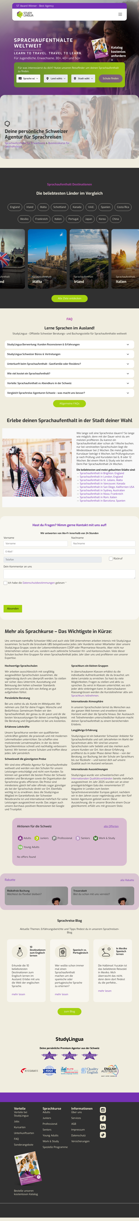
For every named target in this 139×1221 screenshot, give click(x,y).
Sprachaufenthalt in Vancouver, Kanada (102, 483)
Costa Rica (123, 207)
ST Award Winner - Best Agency (35, 6)
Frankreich (41, 219)
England (15, 207)
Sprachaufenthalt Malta (47, 235)
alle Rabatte (127, 880)
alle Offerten (111, 826)
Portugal (73, 219)
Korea (102, 219)
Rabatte (10, 880)
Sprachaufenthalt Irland (89, 235)
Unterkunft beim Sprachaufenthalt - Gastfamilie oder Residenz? (44, 364)
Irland (30, 207)
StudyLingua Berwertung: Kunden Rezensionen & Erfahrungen (43, 344)
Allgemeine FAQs (69, 403)
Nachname (77, 538)
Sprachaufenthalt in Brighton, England (102, 473)
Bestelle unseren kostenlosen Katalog (26, 1192)
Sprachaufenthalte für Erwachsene (25, 143)
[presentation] (26, 597)
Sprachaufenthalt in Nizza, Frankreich (101, 494)
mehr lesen (18, 994)
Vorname (9, 538)
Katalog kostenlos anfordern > (118, 53)
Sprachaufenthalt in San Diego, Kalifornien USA (107, 487)
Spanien (105, 207)
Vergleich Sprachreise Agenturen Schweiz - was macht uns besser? (46, 393)
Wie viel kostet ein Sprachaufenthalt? (28, 373)
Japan (88, 219)
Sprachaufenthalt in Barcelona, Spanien (102, 500)
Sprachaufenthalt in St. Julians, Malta (101, 480)
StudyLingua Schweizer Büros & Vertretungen (33, 354)
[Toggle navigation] (120, 14)
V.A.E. (91, 207)
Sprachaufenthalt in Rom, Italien (98, 497)
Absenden (13, 608)
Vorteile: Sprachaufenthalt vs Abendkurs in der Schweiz (39, 383)
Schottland (59, 207)
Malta (43, 207)
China (115, 219)
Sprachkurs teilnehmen (84, 695)
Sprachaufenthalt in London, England (101, 476)
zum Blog (69, 1011)
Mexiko (24, 219)
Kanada (77, 207)
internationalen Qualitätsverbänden (91, 778)
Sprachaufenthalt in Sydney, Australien (102, 490)
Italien (58, 219)
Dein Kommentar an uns (18, 566)
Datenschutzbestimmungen (39, 583)
